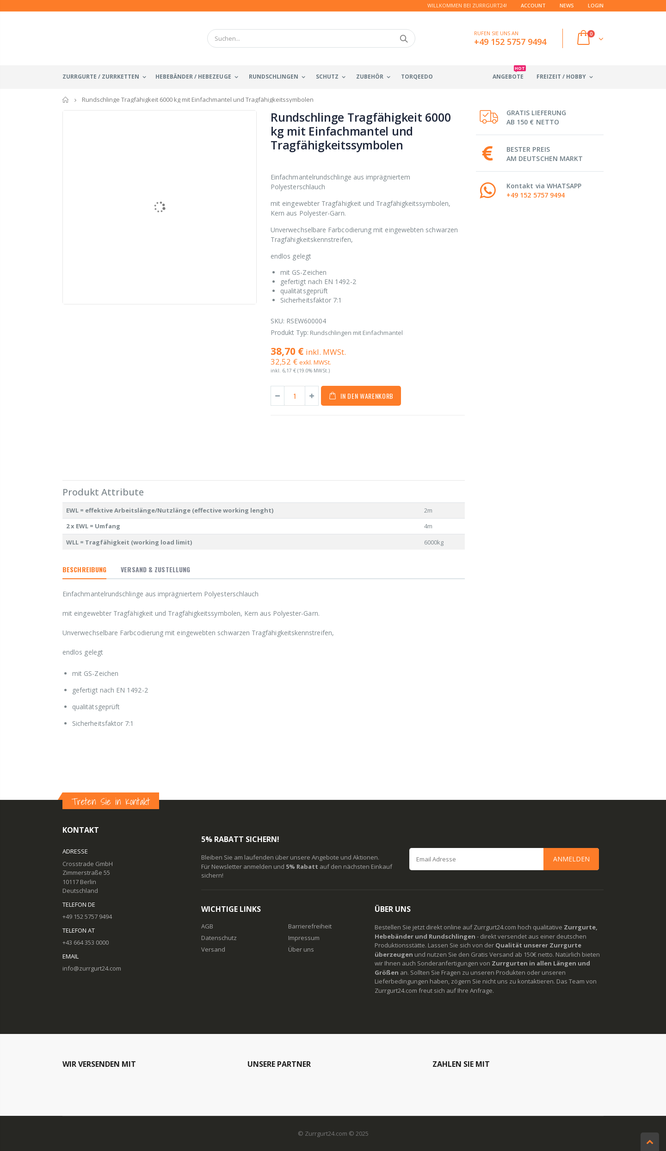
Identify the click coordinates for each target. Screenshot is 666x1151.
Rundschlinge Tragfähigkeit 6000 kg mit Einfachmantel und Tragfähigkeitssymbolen (360, 131)
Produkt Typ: (289, 332)
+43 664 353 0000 (85, 942)
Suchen (403, 38)
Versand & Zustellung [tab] (155, 569)
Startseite (65, 100)
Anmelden (571, 858)
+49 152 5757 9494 (535, 195)
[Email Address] (504, 859)
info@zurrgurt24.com (91, 968)
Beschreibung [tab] (84, 569)
